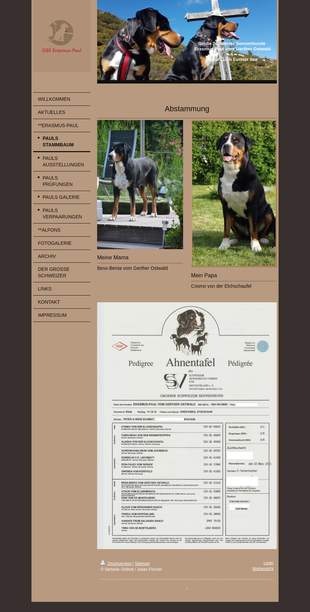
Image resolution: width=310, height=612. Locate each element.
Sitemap (142, 563)
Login (268, 563)
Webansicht (262, 568)
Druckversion (117, 563)
